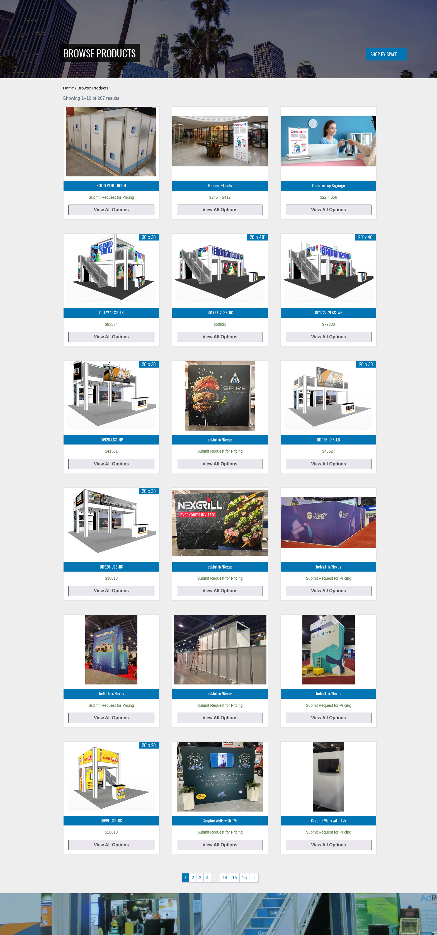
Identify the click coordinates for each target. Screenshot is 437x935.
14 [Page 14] (224, 877)
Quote (316, 17)
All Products (266, 17)
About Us (295, 17)
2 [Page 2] (192, 877)
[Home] (97, 26)
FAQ (331, 17)
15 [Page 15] (234, 877)
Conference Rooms (229, 17)
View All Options (111, 209)
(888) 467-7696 (354, 17)
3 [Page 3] (200, 877)
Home (153, 17)
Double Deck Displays (185, 17)
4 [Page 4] (207, 877)
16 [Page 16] (244, 877)
